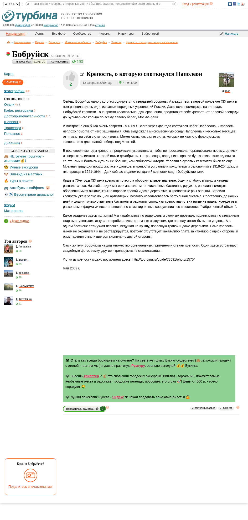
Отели (9, 104)
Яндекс (118, 397)
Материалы (13, 211)
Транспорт (12, 128)
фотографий (23, 25)
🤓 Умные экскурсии (21, 167)
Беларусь (54, 42)
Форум (9, 205)
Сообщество (82, 33)
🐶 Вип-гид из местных (23, 174)
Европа (39, 42)
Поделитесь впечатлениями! (31, 486)
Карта (9, 74)
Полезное (12, 133)
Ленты (39, 33)
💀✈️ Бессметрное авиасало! (29, 194)
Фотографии (14, 91)
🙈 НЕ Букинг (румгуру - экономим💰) (24, 158)
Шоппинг (11, 122)
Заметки (116, 42)
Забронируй (150, 33)
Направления (22, 42)
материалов (51, 25)
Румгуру (138, 366)
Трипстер (91, 376)
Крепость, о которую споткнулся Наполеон (152, 42)
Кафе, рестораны (18, 110)
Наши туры (126, 33)
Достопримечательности (24, 116)
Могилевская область (78, 42)
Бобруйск (101, 42)
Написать (231, 33)
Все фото (59, 33)
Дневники (12, 143)
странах (100, 25)
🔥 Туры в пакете (18, 181)
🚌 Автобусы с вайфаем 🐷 (27, 188)
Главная (8, 42)
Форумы (105, 33)
